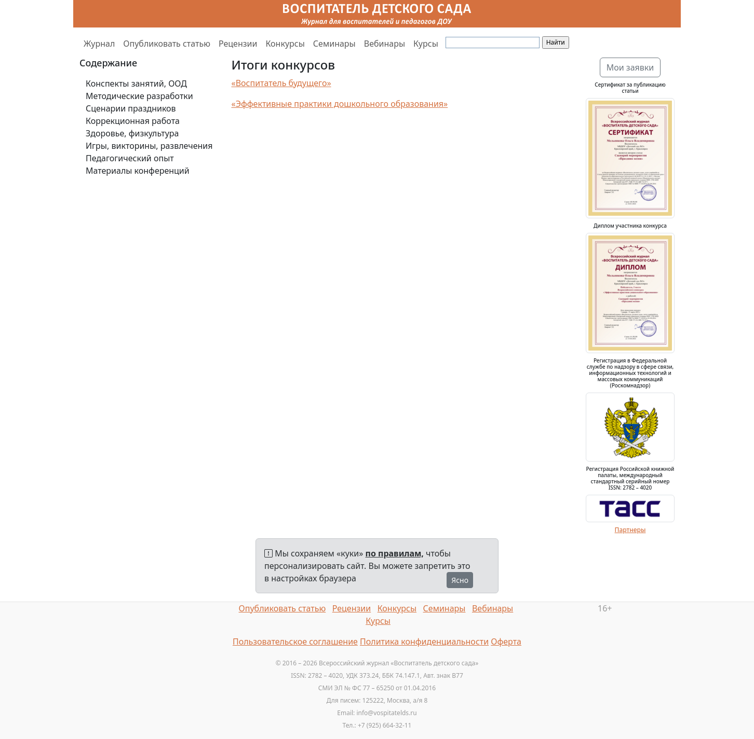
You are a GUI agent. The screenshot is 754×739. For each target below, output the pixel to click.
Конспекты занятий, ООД (136, 83)
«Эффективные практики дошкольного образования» (340, 103)
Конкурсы (284, 43)
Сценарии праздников (131, 108)
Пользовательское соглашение (295, 641)
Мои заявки (630, 67)
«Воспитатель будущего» (281, 83)
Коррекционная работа (133, 121)
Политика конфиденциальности (424, 641)
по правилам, (395, 553)
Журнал (99, 43)
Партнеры (630, 529)
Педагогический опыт (130, 158)
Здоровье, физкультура (132, 133)
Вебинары (384, 43)
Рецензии (238, 43)
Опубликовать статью (166, 43)
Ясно (459, 580)
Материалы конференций (138, 170)
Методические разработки (139, 96)
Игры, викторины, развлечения (149, 145)
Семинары (334, 43)
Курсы (425, 43)
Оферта (506, 641)
